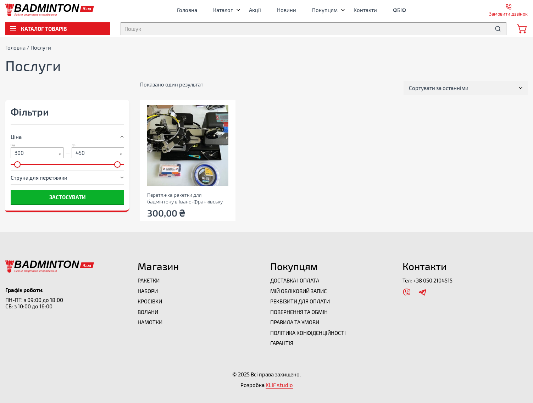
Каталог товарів (38, 28)
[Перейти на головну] (49, 7)
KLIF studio (279, 385)
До (74, 145)
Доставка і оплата (294, 280)
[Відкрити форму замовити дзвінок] (508, 10)
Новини (286, 10)
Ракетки (149, 280)
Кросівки (150, 301)
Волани (148, 312)
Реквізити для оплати (300, 301)
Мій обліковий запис (298, 291)
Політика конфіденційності (308, 333)
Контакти (365, 10)
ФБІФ (399, 10)
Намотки (150, 322)
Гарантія (281, 343)
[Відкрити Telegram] (422, 292)
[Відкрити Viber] (406, 292)
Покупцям (326, 10)
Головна (187, 10)
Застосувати (67, 197)
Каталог (225, 10)
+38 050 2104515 (433, 280)
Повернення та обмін (299, 312)
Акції (255, 10)
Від (13, 145)
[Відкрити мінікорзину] (522, 28)
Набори (148, 291)
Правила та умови (294, 322)
